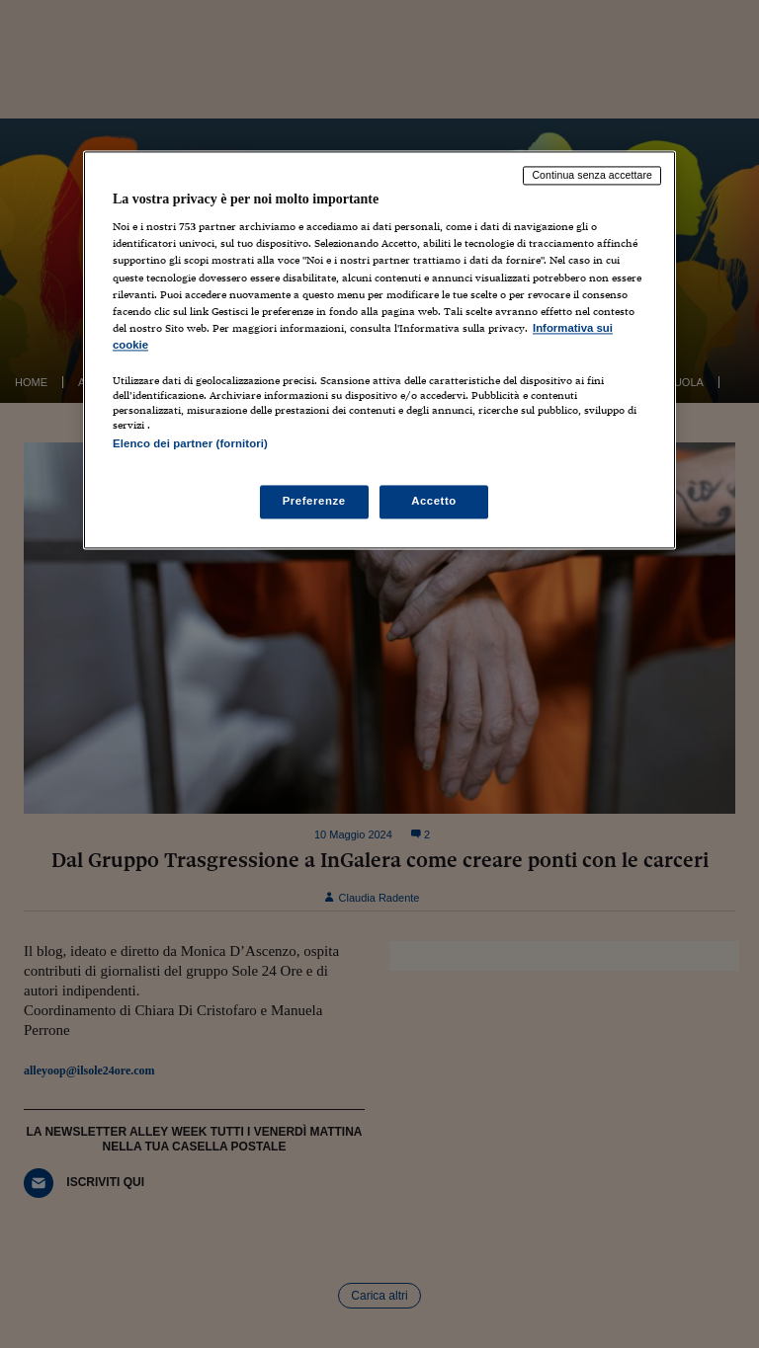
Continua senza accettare (592, 175)
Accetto (434, 502)
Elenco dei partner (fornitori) (190, 443)
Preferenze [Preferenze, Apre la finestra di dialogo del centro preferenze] (314, 502)
